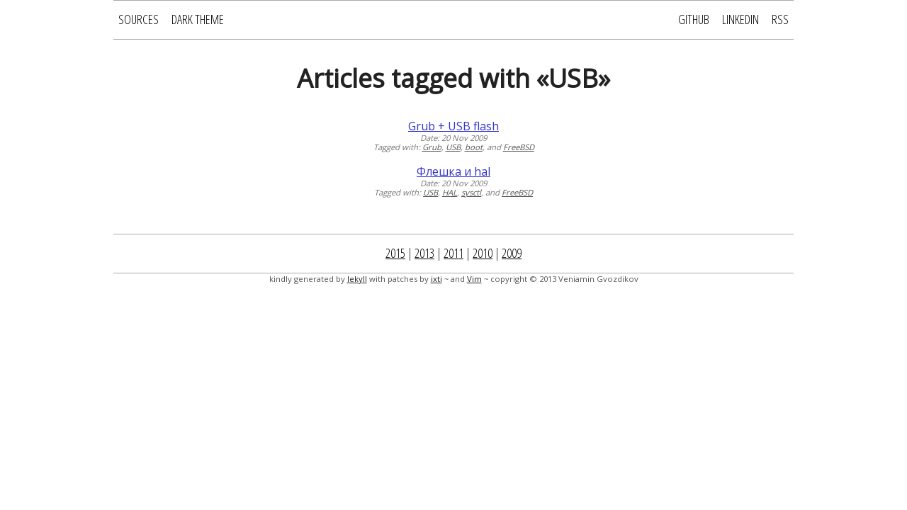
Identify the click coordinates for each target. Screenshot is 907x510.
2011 (453, 252)
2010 (482, 252)
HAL (449, 192)
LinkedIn (740, 19)
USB (453, 147)
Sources (138, 19)
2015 (395, 252)
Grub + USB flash (453, 126)
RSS (780, 19)
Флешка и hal (453, 171)
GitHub (693, 19)
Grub (431, 147)
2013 (424, 252)
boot (474, 147)
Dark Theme (197, 19)
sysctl (471, 192)
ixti (436, 278)
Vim (474, 278)
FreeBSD (518, 147)
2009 (512, 252)
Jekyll (357, 278)
